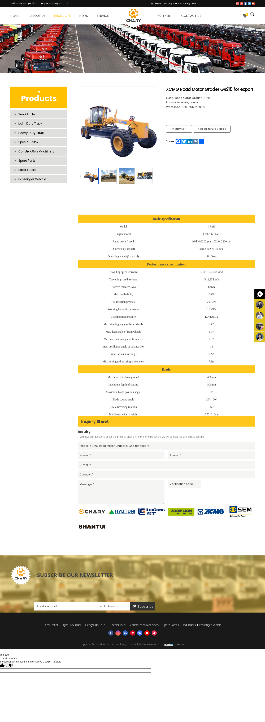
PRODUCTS (62, 16)
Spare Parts (29, 176)
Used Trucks (29, 188)
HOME (14, 16)
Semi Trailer (29, 115)
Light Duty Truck (32, 127)
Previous (80, 175)
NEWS (83, 16)
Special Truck (30, 152)
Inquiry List (179, 129)
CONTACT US (191, 16)
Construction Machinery (40, 164)
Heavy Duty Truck (34, 140)
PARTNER (163, 16)
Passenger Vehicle (35, 200)
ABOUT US (38, 16)
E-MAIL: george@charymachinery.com (175, 3)
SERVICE (103, 16)
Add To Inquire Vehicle (215, 129)
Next (155, 175)
